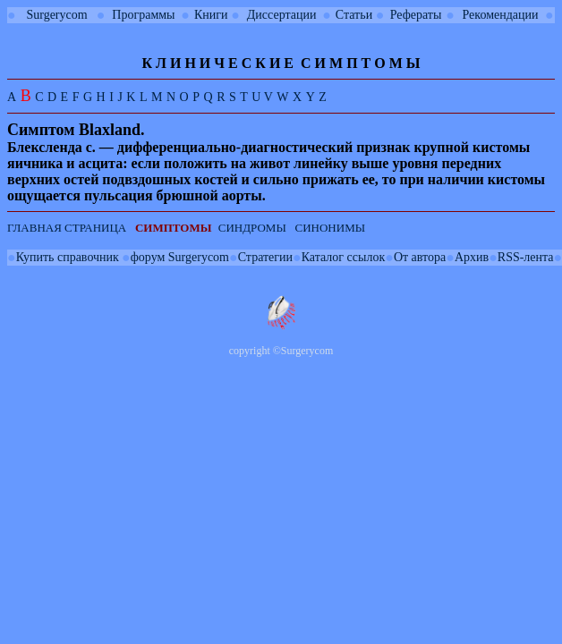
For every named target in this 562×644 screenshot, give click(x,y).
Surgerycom (56, 14)
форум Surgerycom (180, 257)
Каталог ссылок (343, 257)
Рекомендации (501, 14)
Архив (472, 257)
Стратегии (265, 257)
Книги (211, 14)
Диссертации (282, 14)
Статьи (354, 14)
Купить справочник (67, 257)
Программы (143, 14)
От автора (420, 257)
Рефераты (416, 14)
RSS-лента (526, 257)
